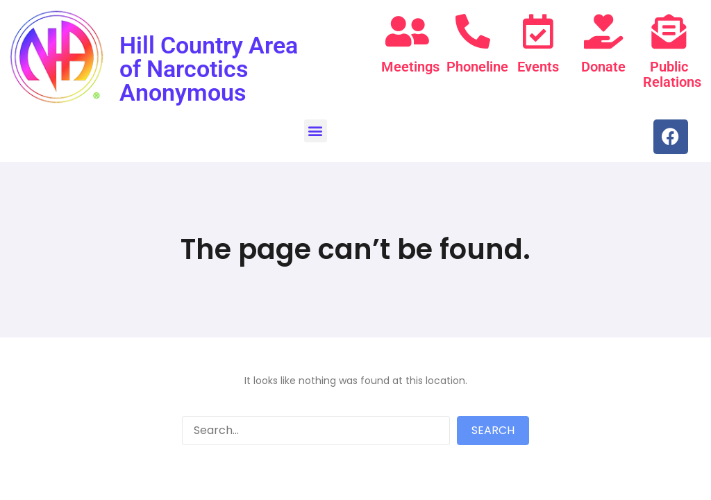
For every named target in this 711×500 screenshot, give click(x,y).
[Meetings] (407, 31)
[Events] (538, 31)
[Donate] (603, 31)
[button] (315, 130)
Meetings (410, 66)
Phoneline (477, 66)
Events (538, 66)
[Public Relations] (668, 31)
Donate (603, 66)
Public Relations (672, 74)
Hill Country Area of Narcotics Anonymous (208, 68)
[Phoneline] (472, 31)
